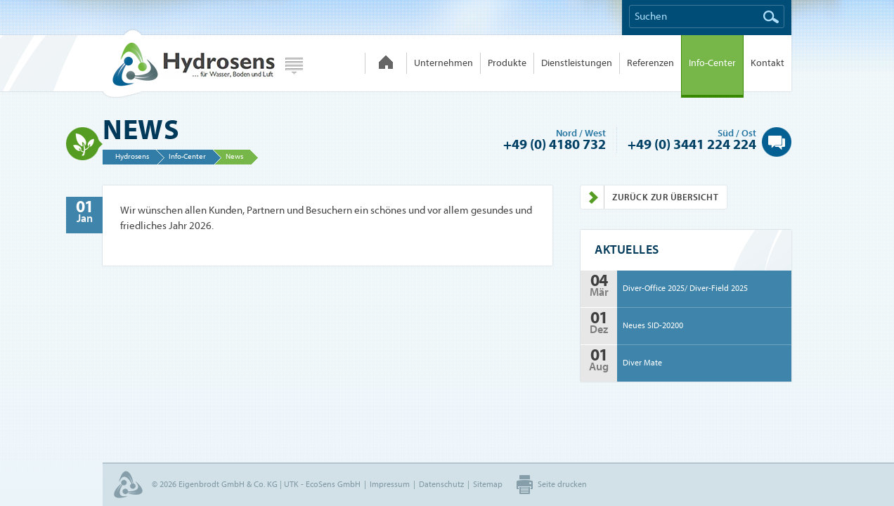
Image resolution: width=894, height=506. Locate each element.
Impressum (390, 484)
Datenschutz (441, 484)
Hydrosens (188, 63)
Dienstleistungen (576, 63)
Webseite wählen (294, 66)
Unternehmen (443, 63)
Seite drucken (562, 484)
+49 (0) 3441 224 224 (692, 144)
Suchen (771, 17)
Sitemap (488, 484)
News (234, 156)
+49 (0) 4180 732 (554, 144)
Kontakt (767, 63)
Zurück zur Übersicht (649, 197)
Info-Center (712, 63)
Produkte (507, 63)
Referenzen (650, 63)
